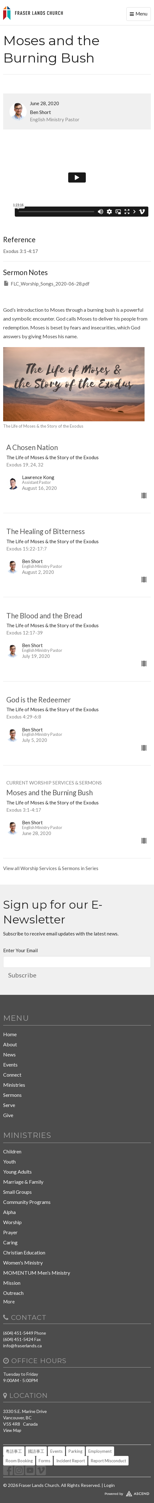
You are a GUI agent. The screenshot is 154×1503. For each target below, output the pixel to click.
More (9, 1301)
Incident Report (70, 1460)
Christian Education (24, 1252)
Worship (12, 1222)
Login (109, 1485)
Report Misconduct (108, 1460)
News (9, 1054)
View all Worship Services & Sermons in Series (50, 868)
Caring (10, 1242)
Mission (11, 1283)
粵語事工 (14, 1451)
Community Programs (27, 1202)
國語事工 (36, 1451)
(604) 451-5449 (18, 1333)
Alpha (9, 1212)
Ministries (14, 1085)
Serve (9, 1105)
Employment (100, 1451)
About (10, 1044)
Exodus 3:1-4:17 (20, 251)
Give (8, 1115)
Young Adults (17, 1172)
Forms (44, 1460)
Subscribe (22, 975)
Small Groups (17, 1192)
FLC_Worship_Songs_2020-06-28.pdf (46, 283)
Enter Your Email (20, 950)
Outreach (13, 1293)
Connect (12, 1075)
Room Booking (19, 1460)
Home (10, 1034)
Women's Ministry (23, 1263)
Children (12, 1151)
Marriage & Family (23, 1182)
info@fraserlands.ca (22, 1345)
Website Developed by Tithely (77, 1492)
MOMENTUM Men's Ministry (36, 1273)
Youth (9, 1161)
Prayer (10, 1232)
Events (10, 1064)
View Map (12, 1430)
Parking (75, 1451)
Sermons (12, 1095)
